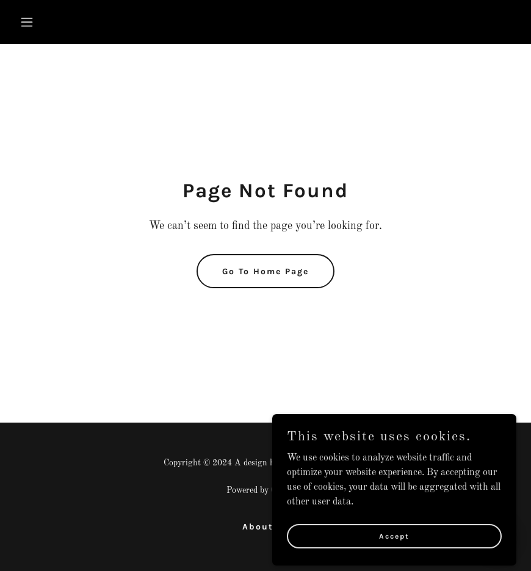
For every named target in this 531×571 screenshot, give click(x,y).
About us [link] (265, 527)
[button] (72, 22)
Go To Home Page (265, 271)
